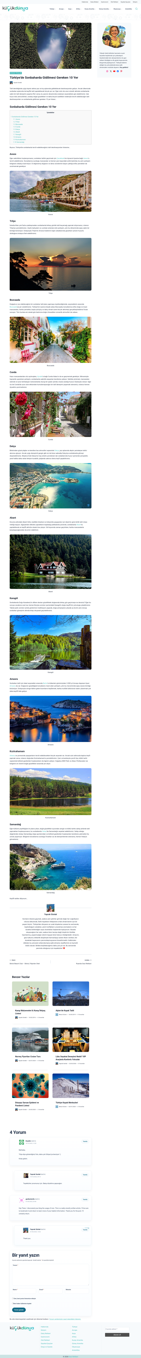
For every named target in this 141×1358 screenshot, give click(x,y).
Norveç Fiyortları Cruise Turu (28, 1056)
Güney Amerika (77, 1343)
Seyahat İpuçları (125, 2)
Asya (74, 1333)
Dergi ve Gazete (46, 1347)
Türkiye (74, 1327)
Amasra (17, 137)
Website (68, 1289)
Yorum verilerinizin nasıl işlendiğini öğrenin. (65, 1319)
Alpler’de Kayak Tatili (65, 1010)
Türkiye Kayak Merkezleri (67, 1102)
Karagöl (17, 134)
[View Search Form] (136, 9)
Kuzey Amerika (77, 1340)
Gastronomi (104, 2)
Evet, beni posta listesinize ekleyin (24, 1298)
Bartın (45, 683)
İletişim (135, 2)
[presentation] (30, 993)
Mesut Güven (63, 1014)
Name (15, 1289)
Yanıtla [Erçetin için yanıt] (85, 1141)
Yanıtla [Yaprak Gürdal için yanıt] (85, 1230)
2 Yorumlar (41, 1109)
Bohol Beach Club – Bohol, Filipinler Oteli (29, 962)
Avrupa (74, 1330)
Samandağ (18, 142)
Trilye (16, 122)
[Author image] (11, 82)
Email (41, 1289)
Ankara (12, 756)
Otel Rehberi (114, 2)
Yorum (15, 1265)
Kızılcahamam (19, 140)
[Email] (51, 1291)
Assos (16, 119)
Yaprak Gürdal (17, 82)
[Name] (24, 1291)
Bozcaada (18, 124)
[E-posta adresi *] (117, 1329)
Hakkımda (85, 2)
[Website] (77, 1291)
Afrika (74, 1337)
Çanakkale (60, 158)
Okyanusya (76, 1347)
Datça (16, 129)
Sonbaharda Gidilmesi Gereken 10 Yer (24, 117)
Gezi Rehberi (73, 1357)
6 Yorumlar (41, 1017)
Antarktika (128, 9)
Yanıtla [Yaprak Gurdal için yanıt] (85, 1175)
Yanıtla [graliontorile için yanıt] (85, 1199)
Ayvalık (39, 376)
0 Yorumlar (81, 1014)
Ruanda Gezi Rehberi (71, 962)
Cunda (16, 127)
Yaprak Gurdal (35, 1174)
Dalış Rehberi (94, 2)
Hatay (44, 831)
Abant (16, 132)
